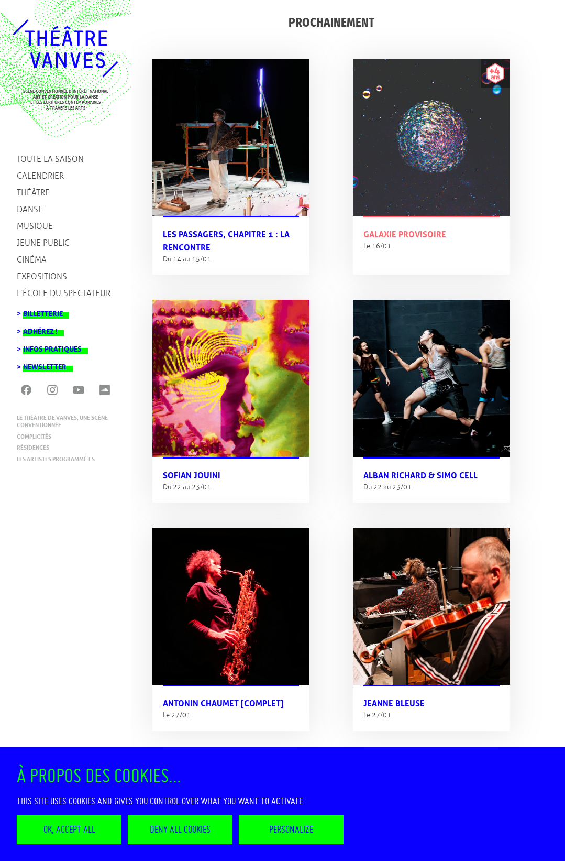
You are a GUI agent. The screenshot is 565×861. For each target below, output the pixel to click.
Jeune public (43, 243)
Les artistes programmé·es (56, 459)
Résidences (33, 447)
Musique (35, 226)
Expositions (42, 276)
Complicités (34, 436)
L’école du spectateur (63, 293)
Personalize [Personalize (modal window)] (291, 829)
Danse (30, 209)
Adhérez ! (40, 328)
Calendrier (40, 176)
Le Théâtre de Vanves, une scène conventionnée (62, 421)
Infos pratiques (52, 346)
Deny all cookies (180, 829)
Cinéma (32, 260)
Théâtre (33, 193)
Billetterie (43, 310)
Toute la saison (50, 159)
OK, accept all (69, 829)
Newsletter (45, 364)
